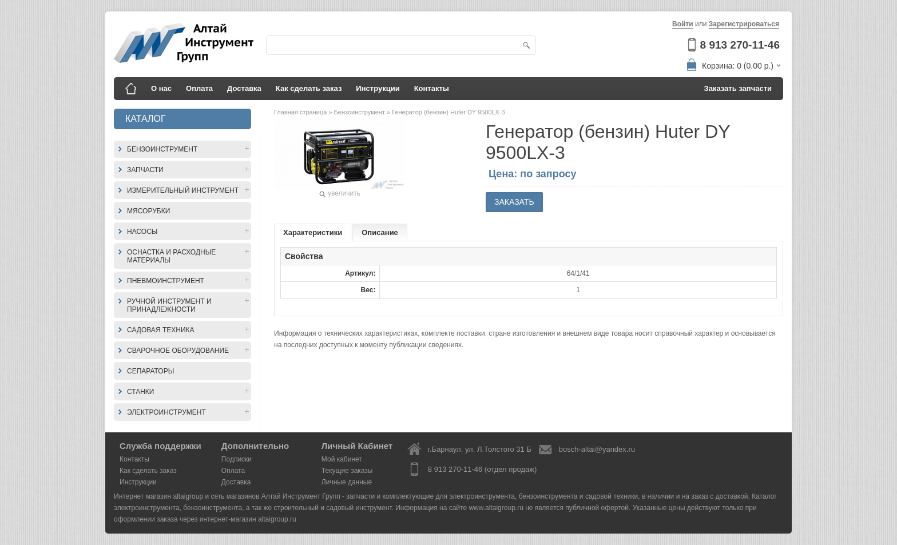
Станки (140, 392)
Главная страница (301, 112)
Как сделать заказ (309, 88)
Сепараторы (150, 371)
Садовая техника (161, 330)
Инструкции (377, 88)
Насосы (142, 232)
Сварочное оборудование (178, 351)
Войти (682, 24)
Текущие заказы (347, 471)
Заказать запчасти (738, 88)
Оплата (199, 88)
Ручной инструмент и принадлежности (169, 305)
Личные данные (347, 482)
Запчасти (145, 170)
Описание (380, 232)
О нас (161, 88)
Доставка (244, 88)
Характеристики (312, 232)
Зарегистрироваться (744, 24)
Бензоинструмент (162, 149)
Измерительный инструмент (183, 190)
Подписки (236, 459)
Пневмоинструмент (165, 281)
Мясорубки (148, 211)
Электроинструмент (166, 412)
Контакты (431, 88)
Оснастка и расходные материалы (171, 256)
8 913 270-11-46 (740, 45)
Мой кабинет (342, 459)
